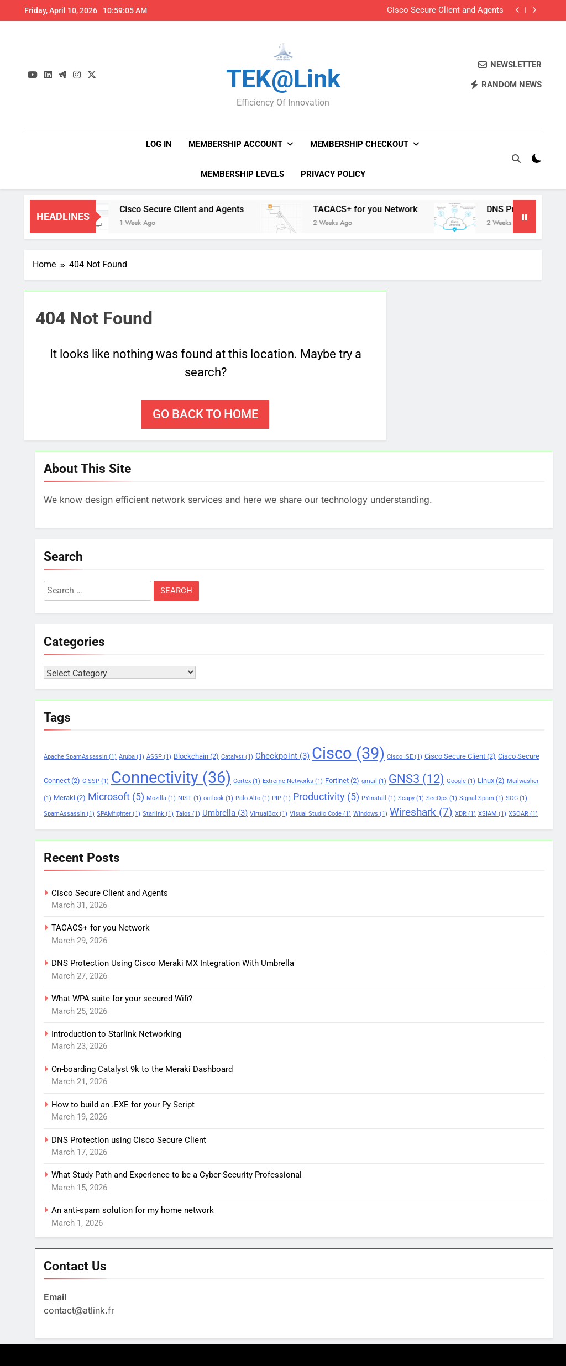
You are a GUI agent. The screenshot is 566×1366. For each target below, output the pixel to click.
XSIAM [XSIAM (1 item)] (492, 813)
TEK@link (283, 78)
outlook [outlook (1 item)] (218, 798)
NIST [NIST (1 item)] (189, 798)
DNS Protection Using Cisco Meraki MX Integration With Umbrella (172, 963)
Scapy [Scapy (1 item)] (411, 798)
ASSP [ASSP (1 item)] (158, 756)
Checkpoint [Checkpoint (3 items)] (282, 756)
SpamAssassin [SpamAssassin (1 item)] (69, 813)
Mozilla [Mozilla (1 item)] (161, 798)
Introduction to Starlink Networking (116, 1034)
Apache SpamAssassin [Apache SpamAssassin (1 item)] (80, 756)
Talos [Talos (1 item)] (188, 813)
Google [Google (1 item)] (461, 781)
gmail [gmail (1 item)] (373, 781)
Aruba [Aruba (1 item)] (131, 756)
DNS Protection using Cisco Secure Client (128, 1140)
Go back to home (205, 414)
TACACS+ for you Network (384, 209)
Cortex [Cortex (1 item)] (246, 781)
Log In (159, 144)
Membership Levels (242, 174)
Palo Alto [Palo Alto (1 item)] (252, 798)
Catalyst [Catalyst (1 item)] (237, 756)
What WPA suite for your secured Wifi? (121, 999)
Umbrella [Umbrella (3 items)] (225, 813)
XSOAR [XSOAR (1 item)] (523, 813)
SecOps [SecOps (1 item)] (441, 798)
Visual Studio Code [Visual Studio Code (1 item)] (320, 813)
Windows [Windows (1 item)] (370, 813)
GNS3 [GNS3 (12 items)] (416, 778)
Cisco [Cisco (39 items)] (348, 753)
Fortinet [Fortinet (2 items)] (342, 780)
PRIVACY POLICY (333, 174)
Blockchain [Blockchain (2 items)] (196, 756)
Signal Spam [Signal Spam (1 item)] (481, 798)
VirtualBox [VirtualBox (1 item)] (268, 813)
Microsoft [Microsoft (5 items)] (116, 796)
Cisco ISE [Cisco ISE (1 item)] (404, 756)
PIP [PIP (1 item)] (281, 798)
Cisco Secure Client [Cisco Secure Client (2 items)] (460, 756)
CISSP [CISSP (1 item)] (95, 781)
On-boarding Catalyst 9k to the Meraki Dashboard (142, 1069)
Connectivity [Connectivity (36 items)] (171, 777)
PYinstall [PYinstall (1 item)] (378, 798)
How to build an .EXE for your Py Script (123, 1105)
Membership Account (235, 144)
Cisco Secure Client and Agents (445, 10)
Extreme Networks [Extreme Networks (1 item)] (293, 781)
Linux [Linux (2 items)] (491, 780)
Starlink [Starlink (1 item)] (158, 813)
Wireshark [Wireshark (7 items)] (421, 812)
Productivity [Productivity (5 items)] (326, 796)
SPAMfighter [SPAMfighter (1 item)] (118, 813)
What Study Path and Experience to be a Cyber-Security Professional (176, 1175)
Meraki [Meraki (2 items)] (70, 798)
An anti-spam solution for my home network (132, 1210)
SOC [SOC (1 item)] (516, 798)
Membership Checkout (359, 144)
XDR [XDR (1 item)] (465, 813)
